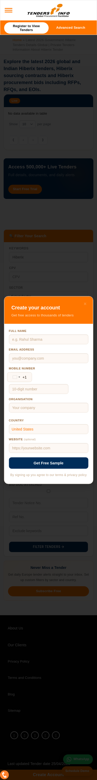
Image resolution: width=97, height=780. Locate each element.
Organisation (21, 398)
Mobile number (22, 368)
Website (22, 439)
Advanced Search (70, 27)
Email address (21, 349)
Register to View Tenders (26, 28)
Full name (18, 330)
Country (16, 420)
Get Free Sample (48, 463)
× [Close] (85, 303)
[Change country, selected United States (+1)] (19, 377)
